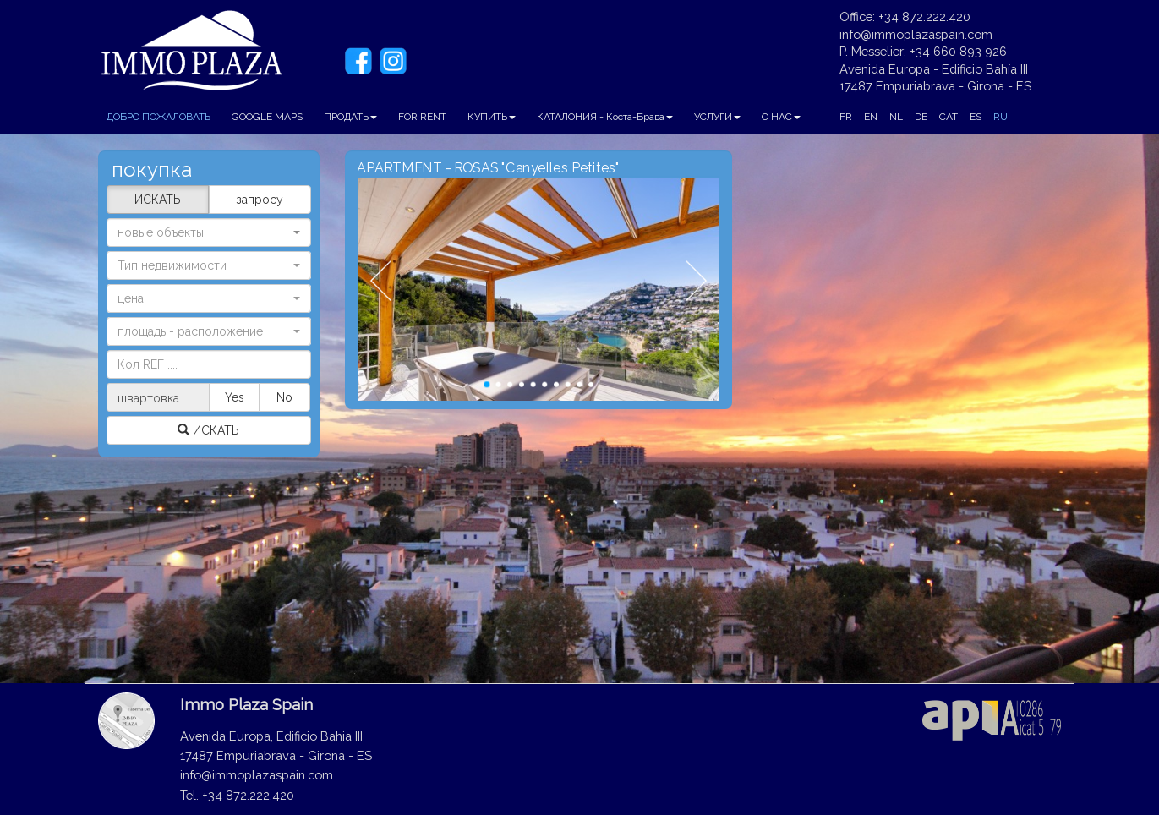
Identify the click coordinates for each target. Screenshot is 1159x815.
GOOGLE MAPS (267, 117)
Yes (234, 397)
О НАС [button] (781, 117)
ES (975, 117)
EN (870, 117)
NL (896, 117)
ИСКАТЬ (157, 199)
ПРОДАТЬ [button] (350, 117)
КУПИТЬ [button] (491, 117)
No (284, 397)
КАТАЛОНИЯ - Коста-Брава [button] (605, 117)
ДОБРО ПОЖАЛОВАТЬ (158, 117)
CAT (948, 117)
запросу (259, 199)
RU (1000, 117)
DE (921, 117)
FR (845, 117)
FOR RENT (422, 117)
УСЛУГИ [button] (717, 117)
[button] (209, 265)
